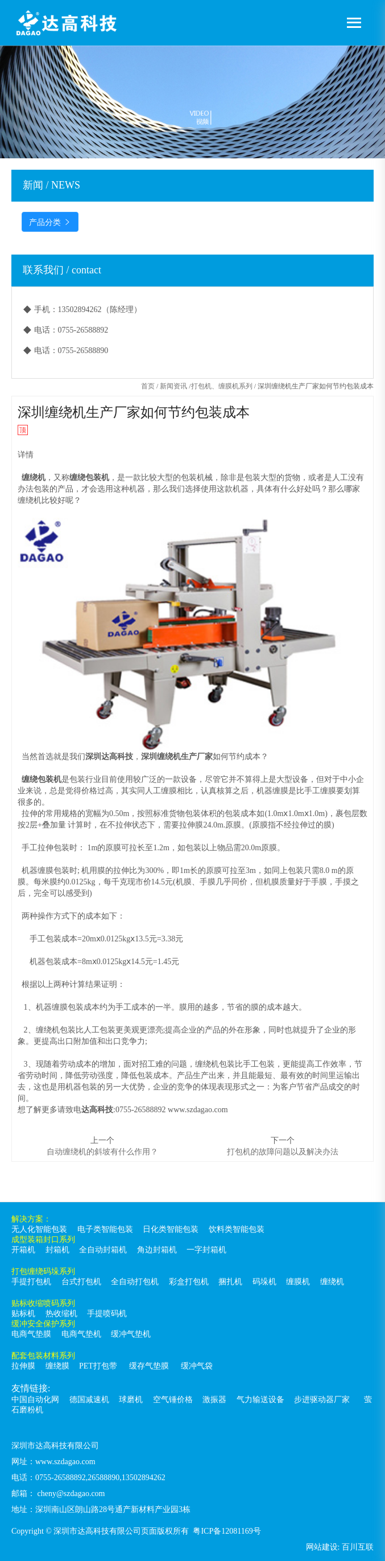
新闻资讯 (173, 386)
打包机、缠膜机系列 (221, 386)
